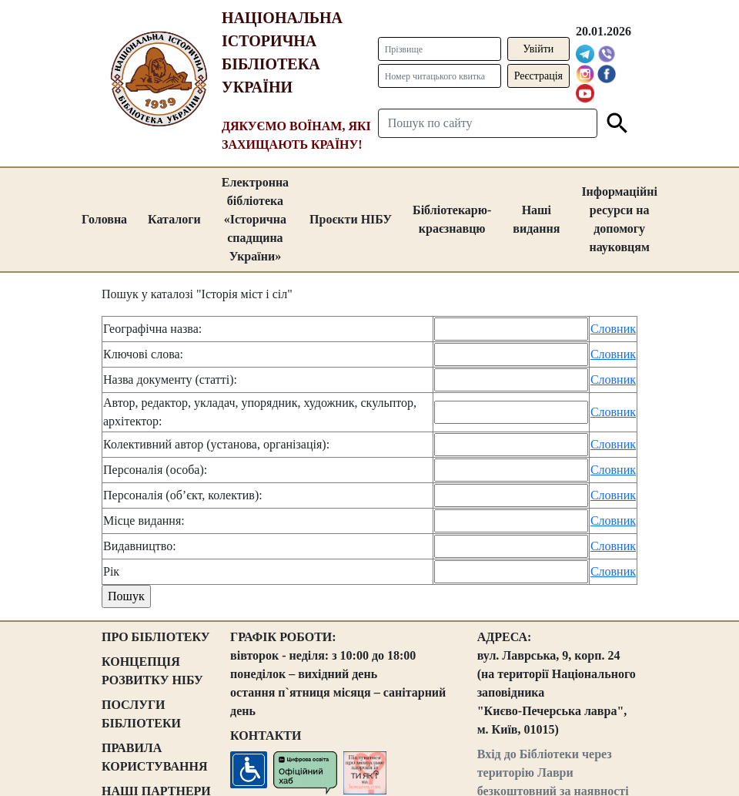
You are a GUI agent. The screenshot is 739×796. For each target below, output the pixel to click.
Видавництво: (139, 545)
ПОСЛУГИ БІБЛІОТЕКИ (141, 714)
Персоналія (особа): (155, 469)
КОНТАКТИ (265, 735)
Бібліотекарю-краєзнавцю (452, 219)
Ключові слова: (143, 354)
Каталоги (174, 219)
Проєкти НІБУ (350, 219)
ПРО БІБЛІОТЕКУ (156, 636)
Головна (104, 219)
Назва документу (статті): (170, 379)
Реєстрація (538, 76)
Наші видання (536, 219)
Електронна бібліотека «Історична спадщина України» (255, 219)
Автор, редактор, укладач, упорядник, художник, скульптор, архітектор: (259, 412)
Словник (613, 328)
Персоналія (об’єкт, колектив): (182, 495)
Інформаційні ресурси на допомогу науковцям (619, 219)
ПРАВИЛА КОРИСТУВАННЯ (155, 757)
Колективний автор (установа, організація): (216, 444)
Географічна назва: (152, 328)
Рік (111, 571)
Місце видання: (144, 520)
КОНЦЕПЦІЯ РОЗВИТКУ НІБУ (152, 671)
